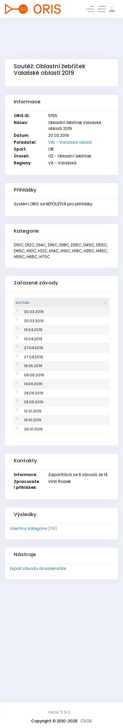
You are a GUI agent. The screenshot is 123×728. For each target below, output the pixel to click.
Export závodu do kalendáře (38, 595)
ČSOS (86, 721)
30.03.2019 (25, 317)
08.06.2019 (26, 396)
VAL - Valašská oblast (70, 142)
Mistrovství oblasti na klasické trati (53, 396)
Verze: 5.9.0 (59, 712)
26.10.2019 (25, 456)
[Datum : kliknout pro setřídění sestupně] (26, 302)
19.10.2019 (24, 447)
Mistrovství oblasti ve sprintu (57, 361)
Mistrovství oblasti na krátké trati (56, 317)
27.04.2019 (25, 361)
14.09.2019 (25, 411)
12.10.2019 (24, 438)
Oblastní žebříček (57, 331)
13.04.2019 (25, 340)
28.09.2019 (25, 420)
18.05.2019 (25, 382)
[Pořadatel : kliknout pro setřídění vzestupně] (92, 302)
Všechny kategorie (28, 555)
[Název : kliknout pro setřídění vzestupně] (57, 302)
